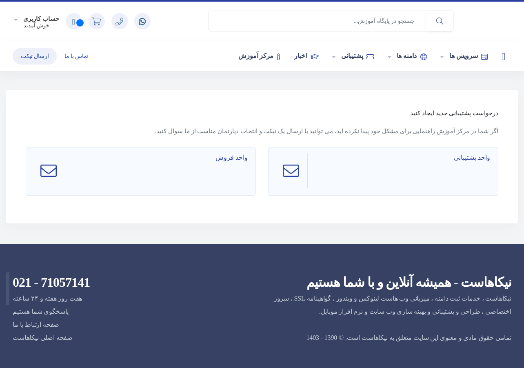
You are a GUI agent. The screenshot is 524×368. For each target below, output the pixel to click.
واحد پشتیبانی (473, 157)
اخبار (306, 56)
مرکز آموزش (259, 56)
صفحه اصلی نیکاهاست (43, 337)
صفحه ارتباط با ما (36, 324)
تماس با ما (76, 56)
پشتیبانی (357, 56)
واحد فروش (232, 157)
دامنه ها (411, 56)
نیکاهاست (375, 337)
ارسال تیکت (35, 56)
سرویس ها (468, 56)
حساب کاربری (40, 19)
